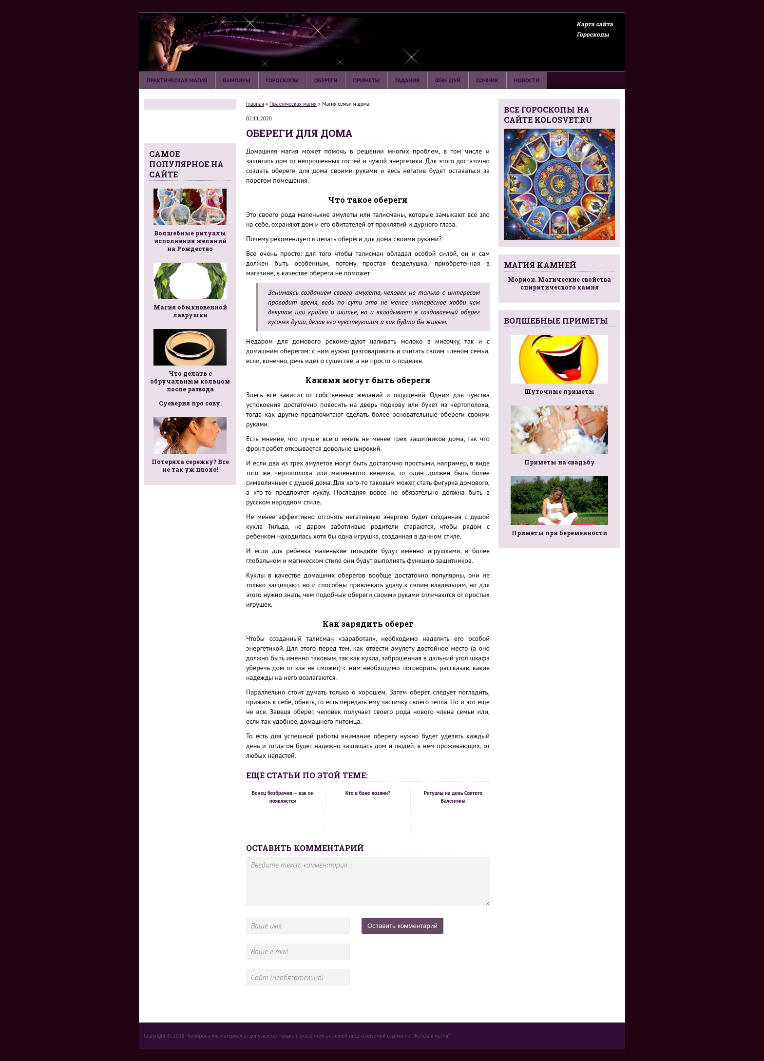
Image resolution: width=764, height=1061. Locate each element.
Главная (255, 103)
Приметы (366, 80)
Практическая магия (177, 80)
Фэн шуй (447, 80)
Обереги (326, 80)
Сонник (487, 80)
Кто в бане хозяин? (367, 793)
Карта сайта (594, 24)
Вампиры (236, 80)
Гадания (407, 80)
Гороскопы (592, 34)
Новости (526, 80)
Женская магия (161, 17)
